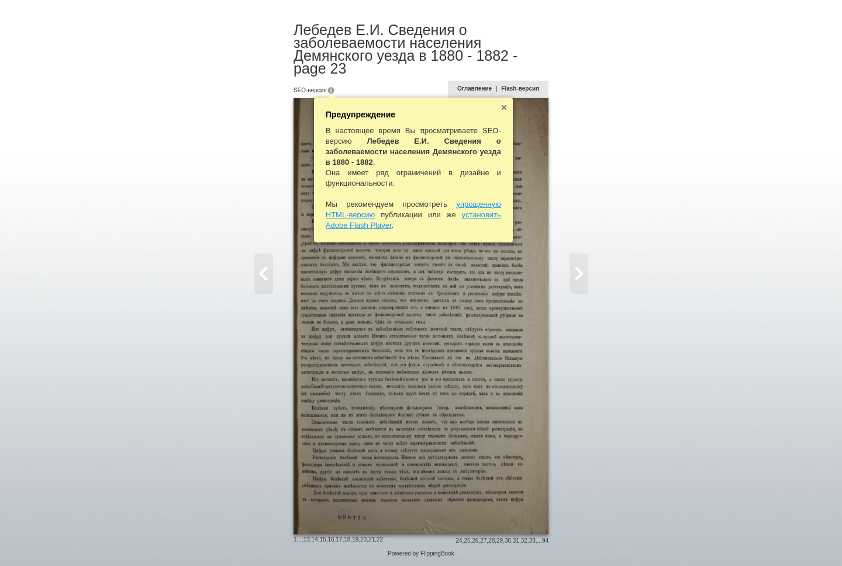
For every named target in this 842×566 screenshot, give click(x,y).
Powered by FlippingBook (421, 553)
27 (483, 540)
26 (475, 540)
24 (458, 540)
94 (545, 540)
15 (323, 539)
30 (508, 540)
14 (315, 539)
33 (532, 540)
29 (499, 540)
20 (363, 539)
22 (380, 539)
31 (516, 540)
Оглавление (474, 88)
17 (339, 539)
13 (306, 539)
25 (467, 540)
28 (491, 540)
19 (355, 539)
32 (524, 540)
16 (330, 539)
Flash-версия (520, 88)
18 (347, 539)
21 (371, 539)
